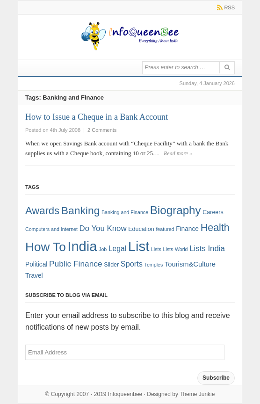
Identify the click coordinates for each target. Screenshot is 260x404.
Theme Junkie (197, 394)
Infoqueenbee (125, 394)
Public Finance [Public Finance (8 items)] (75, 263)
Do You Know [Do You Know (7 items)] (103, 228)
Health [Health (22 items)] (215, 227)
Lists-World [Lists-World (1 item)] (175, 249)
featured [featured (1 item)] (165, 229)
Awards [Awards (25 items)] (42, 210)
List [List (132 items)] (139, 246)
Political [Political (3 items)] (36, 264)
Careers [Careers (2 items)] (212, 212)
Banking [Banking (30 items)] (80, 210)
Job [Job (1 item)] (103, 249)
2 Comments (101, 130)
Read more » (178, 153)
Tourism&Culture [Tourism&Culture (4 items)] (190, 264)
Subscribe (216, 378)
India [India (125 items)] (82, 246)
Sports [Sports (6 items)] (132, 264)
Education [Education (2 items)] (141, 229)
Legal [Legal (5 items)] (117, 248)
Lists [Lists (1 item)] (156, 249)
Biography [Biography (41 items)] (175, 210)
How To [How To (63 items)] (45, 247)
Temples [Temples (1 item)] (153, 264)
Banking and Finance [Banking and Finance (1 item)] (124, 212)
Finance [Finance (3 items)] (187, 228)
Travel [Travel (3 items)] (34, 275)
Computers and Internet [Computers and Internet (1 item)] (51, 229)
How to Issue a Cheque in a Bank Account (96, 117)
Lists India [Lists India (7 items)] (207, 248)
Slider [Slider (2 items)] (111, 264)
